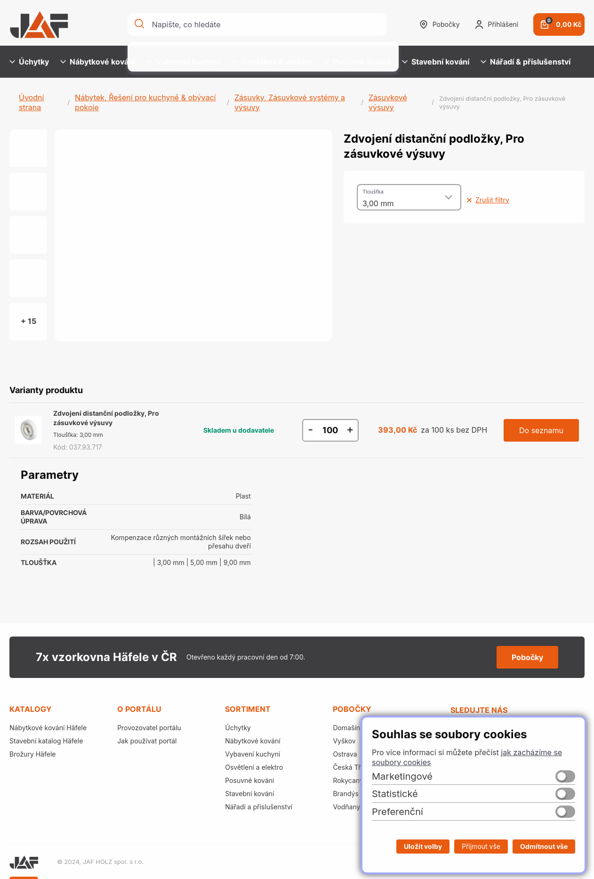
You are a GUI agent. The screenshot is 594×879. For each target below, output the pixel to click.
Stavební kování (435, 61)
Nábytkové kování (97, 61)
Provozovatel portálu (149, 728)
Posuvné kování (357, 61)
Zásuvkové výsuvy (388, 102)
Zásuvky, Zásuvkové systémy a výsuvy (289, 102)
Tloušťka (373, 191)
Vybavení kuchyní (183, 61)
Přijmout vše (481, 846)
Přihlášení (496, 24)
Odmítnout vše (544, 846)
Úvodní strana (31, 102)
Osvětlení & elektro (272, 61)
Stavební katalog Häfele (46, 741)
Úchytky (29, 61)
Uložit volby (423, 846)
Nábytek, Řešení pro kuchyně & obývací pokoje (145, 102)
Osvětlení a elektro (254, 767)
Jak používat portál (147, 741)
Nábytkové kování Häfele (48, 728)
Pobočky (439, 24)
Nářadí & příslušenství (525, 61)
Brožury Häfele (32, 754)
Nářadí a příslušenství (258, 807)
